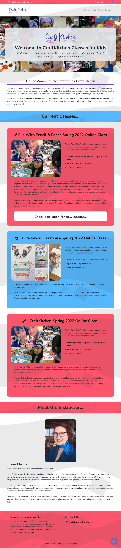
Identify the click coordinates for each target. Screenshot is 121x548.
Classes (87, 10)
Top (114, 541)
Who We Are (97, 10)
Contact (108, 10)
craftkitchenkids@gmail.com (22, 2)
